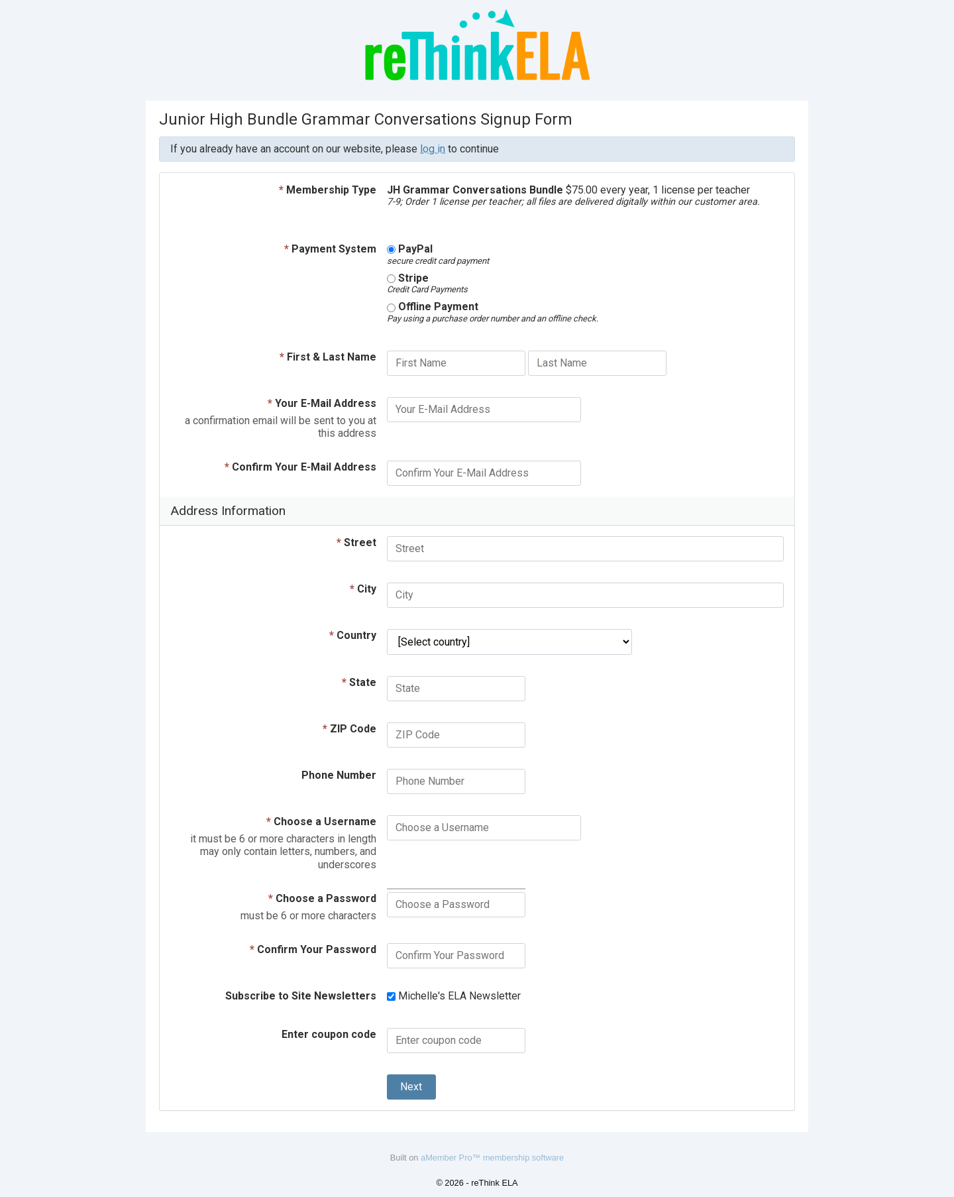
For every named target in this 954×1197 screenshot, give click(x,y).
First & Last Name (328, 357)
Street (356, 542)
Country (352, 635)
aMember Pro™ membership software (492, 1158)
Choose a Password (322, 898)
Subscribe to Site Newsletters (300, 996)
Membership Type (327, 190)
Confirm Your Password (313, 949)
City (363, 589)
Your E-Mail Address (322, 403)
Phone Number (338, 775)
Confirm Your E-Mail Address (300, 467)
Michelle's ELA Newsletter (454, 996)
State (359, 682)
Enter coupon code (329, 1034)
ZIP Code (349, 728)
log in (432, 148)
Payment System (330, 249)
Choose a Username (321, 821)
